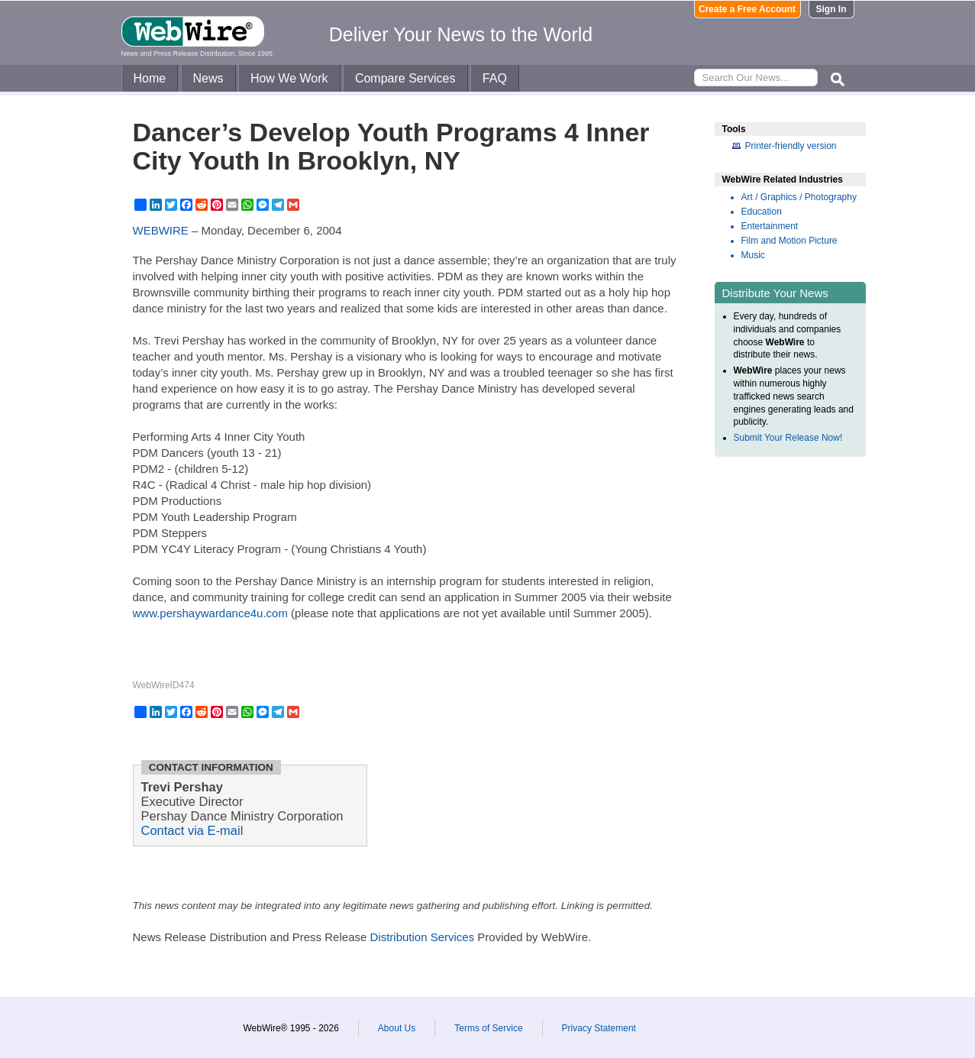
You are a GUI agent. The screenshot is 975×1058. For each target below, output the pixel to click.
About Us (396, 1028)
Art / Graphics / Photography (799, 197)
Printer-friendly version (791, 146)
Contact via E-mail (192, 830)
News (208, 78)
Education (761, 211)
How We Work (289, 78)
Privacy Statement (599, 1028)
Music (753, 255)
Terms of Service (488, 1028)
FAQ (495, 78)
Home (150, 78)
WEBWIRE (161, 230)
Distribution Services (422, 936)
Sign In (831, 9)
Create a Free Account (747, 9)
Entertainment (770, 226)
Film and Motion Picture (789, 240)
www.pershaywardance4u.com (210, 613)
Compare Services (405, 78)
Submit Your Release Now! (788, 437)
